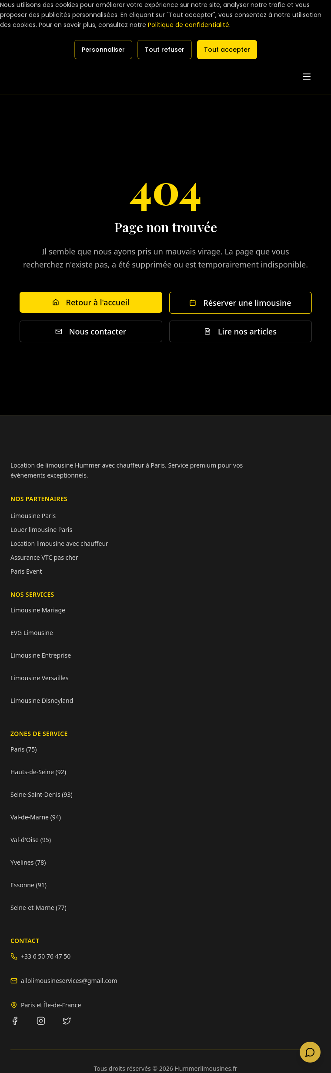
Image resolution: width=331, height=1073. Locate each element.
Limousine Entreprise (40, 655)
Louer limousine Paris (41, 529)
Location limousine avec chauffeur (59, 543)
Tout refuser (164, 49)
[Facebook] (20, 1026)
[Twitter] (72, 1026)
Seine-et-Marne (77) (38, 907)
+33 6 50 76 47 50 (45, 956)
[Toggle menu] (311, 76)
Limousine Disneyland (41, 700)
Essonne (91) (28, 885)
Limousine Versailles (39, 678)
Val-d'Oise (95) (30, 840)
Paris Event (26, 571)
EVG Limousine (31, 632)
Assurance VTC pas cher (44, 557)
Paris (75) (23, 749)
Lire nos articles (240, 331)
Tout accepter (227, 49)
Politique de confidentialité (188, 24)
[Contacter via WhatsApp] (310, 1052)
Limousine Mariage (37, 610)
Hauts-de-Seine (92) (38, 772)
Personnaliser (103, 49)
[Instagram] (46, 1026)
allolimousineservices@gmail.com (69, 980)
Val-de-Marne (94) (35, 817)
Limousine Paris (33, 515)
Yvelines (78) (28, 862)
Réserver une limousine (240, 302)
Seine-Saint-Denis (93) (41, 794)
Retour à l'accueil (91, 302)
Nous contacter (91, 331)
